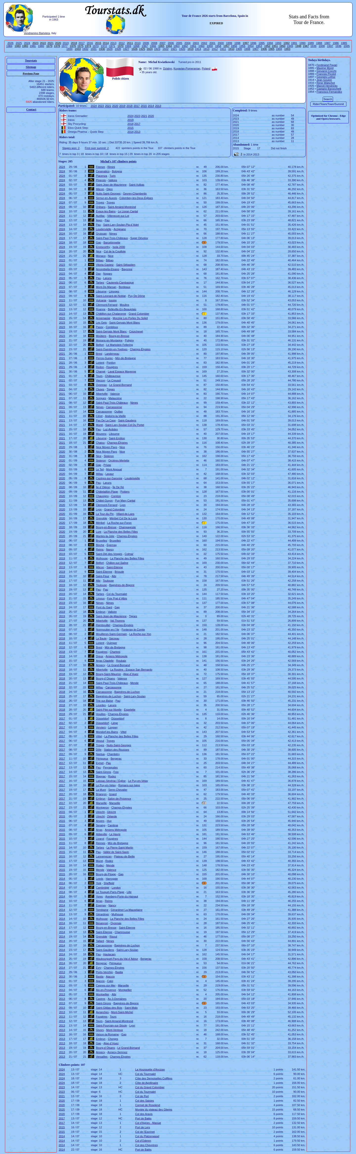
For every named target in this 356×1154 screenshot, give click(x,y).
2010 (137, 43)
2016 (90, 43)
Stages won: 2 (71, 148)
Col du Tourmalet (117, 593)
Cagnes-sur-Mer (105, 985)
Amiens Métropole (117, 656)
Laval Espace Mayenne (122, 371)
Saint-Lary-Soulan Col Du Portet (124, 424)
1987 (327, 43)
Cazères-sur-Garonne (109, 478)
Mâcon (100, 189)
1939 (313, 45)
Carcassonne (114, 407)
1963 (176, 45)
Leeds (99, 878)
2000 (221, 43)
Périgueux (102, 758)
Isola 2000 (118, 246)
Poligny (129, 340)
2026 (10, 43)
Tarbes (100, 282)
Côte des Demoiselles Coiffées (153, 1078)
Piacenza (101, 175)
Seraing (100, 825)
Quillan (118, 411)
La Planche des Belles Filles (121, 531)
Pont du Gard (104, 607)
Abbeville (101, 834)
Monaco (101, 255)
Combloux (112, 327)
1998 (237, 43)
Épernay (112, 545)
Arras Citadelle (105, 660)
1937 (330, 45)
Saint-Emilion (117, 438)
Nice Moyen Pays (106, 447)
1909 (239, 48)
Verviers (101, 727)
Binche (100, 545)
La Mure (101, 789)
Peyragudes (110, 767)
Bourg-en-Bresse (119, 335)
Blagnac (101, 776)
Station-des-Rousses (116, 749)
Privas (107, 464)
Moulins (124, 304)
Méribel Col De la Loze (123, 518)
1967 (145, 45)
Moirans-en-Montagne (109, 340)
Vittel (123, 731)
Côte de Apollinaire (146, 1082)
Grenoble (101, 518)
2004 (187, 43)
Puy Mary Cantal (125, 500)
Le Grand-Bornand (120, 384)
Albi (114, 576)
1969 (128, 45)
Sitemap (31, 67)
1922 (165, 48)
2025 (19, 43)
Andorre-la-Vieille (115, 415)
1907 (255, 48)
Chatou (100, 442)
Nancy (110, 549)
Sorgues (101, 398)
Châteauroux (113, 375)
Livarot (100, 838)
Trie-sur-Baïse (104, 700)
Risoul (113, 936)
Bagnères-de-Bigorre (121, 585)
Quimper (112, 642)
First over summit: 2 (97, 148)
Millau (99, 473)
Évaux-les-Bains (105, 211)
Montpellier (125, 989)
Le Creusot (114, 380)
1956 (234, 45)
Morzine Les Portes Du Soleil (130, 318)
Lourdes (101, 705)
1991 (294, 43)
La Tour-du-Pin (105, 513)
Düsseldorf (102, 718)
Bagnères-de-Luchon (127, 691)
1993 (278, 43)
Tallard (100, 940)
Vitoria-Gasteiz (105, 264)
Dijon (110, 189)
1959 (210, 45)
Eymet (100, 763)
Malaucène (115, 398)
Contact (31, 109)
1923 (157, 48)
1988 (319, 43)
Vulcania (101, 300)
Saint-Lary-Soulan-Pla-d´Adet (121, 224)
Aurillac (100, 215)
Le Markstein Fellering (119, 344)
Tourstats (31, 60)
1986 (336, 43)
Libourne (101, 291)
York (98, 883)
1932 (85, 48)
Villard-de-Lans (125, 513)
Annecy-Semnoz (117, 1052)
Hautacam (109, 954)
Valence (115, 393)
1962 (185, 45)
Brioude (119, 571)
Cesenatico (103, 171)
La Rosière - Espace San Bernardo (131, 669)
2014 (151, 105)
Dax (98, 273)
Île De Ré (118, 487)
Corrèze (116, 496)
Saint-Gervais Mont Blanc (124, 322)
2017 (82, 43)
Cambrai (113, 825)
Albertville (102, 393)
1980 (41, 45)
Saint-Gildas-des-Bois (109, 1007)
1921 (174, 48)
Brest (99, 353)
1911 (223, 48)
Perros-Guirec (104, 358)
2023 (101, 105)
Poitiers (125, 491)
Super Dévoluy (139, 238)
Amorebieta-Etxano (107, 269)
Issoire (113, 300)
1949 (290, 45)
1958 (218, 45)
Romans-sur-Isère (129, 785)
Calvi (110, 981)
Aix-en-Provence (106, 989)
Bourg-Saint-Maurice (108, 674)
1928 (118, 48)
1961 (193, 45)
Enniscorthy (103, 246)
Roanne (101, 309)
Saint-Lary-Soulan (134, 696)
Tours (99, 375)
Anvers (100, 820)
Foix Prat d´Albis (117, 598)
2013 (113, 43)
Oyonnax (101, 384)
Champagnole (127, 527)
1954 (250, 45)
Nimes (113, 233)
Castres (100, 998)
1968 (136, 45)
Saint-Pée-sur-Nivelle (109, 709)
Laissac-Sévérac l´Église (111, 780)
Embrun (101, 611)
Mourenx (101, 433)
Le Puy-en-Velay (138, 780)
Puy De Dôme (136, 295)
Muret (99, 424)
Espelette (129, 709)
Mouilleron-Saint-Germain (111, 633)
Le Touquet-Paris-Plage (110, 892)
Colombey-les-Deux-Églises (136, 197)
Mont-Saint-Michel (122, 1012)
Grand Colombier (139, 313)
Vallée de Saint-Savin (116, 851)
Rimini (111, 166)
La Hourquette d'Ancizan (150, 1069)
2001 (212, 43)
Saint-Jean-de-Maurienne (111, 184)
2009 (146, 43)
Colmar (129, 553)
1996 (253, 43)
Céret (99, 415)
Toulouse (108, 580)
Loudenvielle (103, 229)
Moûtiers (101, 335)
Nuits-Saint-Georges (108, 193)
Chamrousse (122, 932)
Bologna (117, 171)
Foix (116, 771)
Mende (134, 682)
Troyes (100, 202)
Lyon (123, 504)
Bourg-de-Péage (106, 874)
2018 (130, 105)
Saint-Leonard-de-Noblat (111, 295)
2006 (171, 43)
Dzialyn (167, 68)
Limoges (114, 291)
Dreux (99, 656)
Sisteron (109, 456)
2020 (115, 105)
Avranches (102, 1012)
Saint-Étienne (115, 567)
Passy (99, 327)
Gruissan (101, 233)
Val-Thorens (117, 620)
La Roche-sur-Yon (140, 633)
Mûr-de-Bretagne (125, 358)
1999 (229, 43)
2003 (196, 43)
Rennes (100, 843)
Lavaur (109, 473)
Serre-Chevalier (117, 789)
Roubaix (121, 660)
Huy (109, 820)
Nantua (100, 754)
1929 (109, 48)
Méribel (100, 522)
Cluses (100, 389)
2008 (154, 43)
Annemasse (103, 318)
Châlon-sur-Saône (117, 562)
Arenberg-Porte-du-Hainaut (121, 896)
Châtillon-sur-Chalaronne (111, 313)
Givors (100, 1029)
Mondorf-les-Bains (107, 731)
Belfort (100, 344)
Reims (100, 549)
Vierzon (100, 380)
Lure (98, 531)
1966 (153, 45)
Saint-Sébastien (125, 264)
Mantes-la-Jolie (105, 536)
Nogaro (107, 273)
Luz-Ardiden (110, 429)
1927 (126, 48)
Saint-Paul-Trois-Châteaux (112, 238)
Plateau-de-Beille (124, 856)
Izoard (113, 794)
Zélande (112, 816)
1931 (93, 48)
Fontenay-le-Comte (133, 629)
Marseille (101, 803)
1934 (69, 48)
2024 (27, 43)
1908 (247, 48)
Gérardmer (102, 914)
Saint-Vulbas (136, 184)
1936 (338, 45)
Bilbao (100, 260)
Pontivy (111, 362)
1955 (242, 45)
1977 (64, 45)
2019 (65, 43)
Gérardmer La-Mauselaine (126, 909)
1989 (311, 43)
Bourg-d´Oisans (105, 678)
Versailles (102, 1056)
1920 (182, 48)
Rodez (112, 776)
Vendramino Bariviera (37, 33)
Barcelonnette (112, 242)
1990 (302, 43)
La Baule (101, 638)
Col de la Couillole (115, 251)
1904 (279, 48)
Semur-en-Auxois (106, 197)
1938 (322, 45)
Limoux (100, 598)
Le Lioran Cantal (128, 211)
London (116, 887)
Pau (107, 220)
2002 (204, 43)
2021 (108, 105)
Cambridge (102, 887)
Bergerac (116, 758)
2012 (122, 43)
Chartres (115, 651)
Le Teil (100, 469)
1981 (33, 45)
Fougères (112, 367)
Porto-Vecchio (104, 972)
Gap (98, 242)
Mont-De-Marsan (106, 286)
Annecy (100, 665)
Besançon (102, 923)
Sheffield (109, 883)
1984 (9, 45)
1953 (259, 45)
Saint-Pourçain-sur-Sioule (111, 1025)
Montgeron (102, 807)
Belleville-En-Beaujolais (122, 309)
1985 (344, 43)
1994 (270, 43)
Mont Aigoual (114, 469)
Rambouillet (103, 625)
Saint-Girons (103, 771)
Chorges (113, 1038)
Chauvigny (102, 496)
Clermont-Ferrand (106, 304)
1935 (347, 45)
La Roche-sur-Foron (119, 522)
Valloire (112, 180)
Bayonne (127, 269)
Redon (100, 367)
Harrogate (112, 878)
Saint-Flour (102, 576)
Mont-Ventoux (114, 1029)
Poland (206, 68)
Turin (113, 175)
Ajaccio (110, 976)
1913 (206, 48)
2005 (179, 43)
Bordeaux (124, 286)
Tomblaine (102, 909)
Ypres (99, 896)
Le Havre (114, 834)
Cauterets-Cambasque (120, 282)
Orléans (101, 206)
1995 (262, 43)
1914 (198, 48)
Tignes (111, 389)
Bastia (119, 972)
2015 (144, 105)
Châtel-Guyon (104, 500)
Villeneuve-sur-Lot (118, 215)
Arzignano (120, 229)
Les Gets (101, 322)
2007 (162, 43)
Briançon (101, 794)
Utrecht (100, 811)
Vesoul (100, 740)
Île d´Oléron (103, 487)
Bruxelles (101, 540)
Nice (98, 251)
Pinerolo (101, 180)
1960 (201, 45)
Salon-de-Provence (119, 798)
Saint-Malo (131, 1007)
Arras (99, 829)
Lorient (100, 362)
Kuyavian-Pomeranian (187, 68)
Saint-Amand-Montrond (122, 206)
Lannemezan (104, 856)
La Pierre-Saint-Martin (120, 847)
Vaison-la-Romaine (107, 1034)
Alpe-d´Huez (130, 674)
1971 (112, 45)
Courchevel (136, 331)
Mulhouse (102, 558)
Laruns (107, 278)
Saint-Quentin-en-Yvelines (112, 349)
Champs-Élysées (140, 349)
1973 (95, 45)
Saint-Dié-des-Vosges (109, 553)
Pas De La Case (106, 420)
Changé (101, 371)
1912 (215, 48)
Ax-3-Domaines (117, 998)
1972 (104, 45)
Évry (98, 967)
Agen (99, 220)
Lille (129, 892)
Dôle (99, 749)
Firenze (100, 166)
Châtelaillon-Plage (107, 491)
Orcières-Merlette (118, 460)
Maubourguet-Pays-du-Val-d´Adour (117, 958)
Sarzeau (114, 638)
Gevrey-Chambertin (135, 193)
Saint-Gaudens (127, 420)
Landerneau (112, 353)
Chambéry (113, 754)
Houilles (101, 714)
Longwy (112, 727)
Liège (114, 722)
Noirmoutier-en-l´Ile (107, 629)
